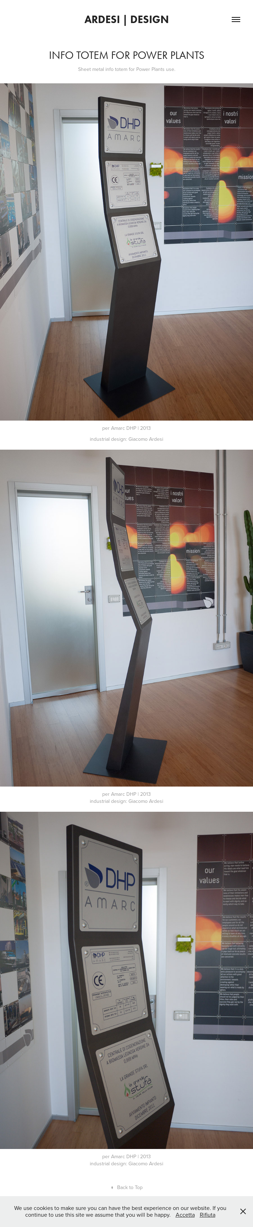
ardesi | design (126, 19)
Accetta (185, 1214)
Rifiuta (207, 1214)
